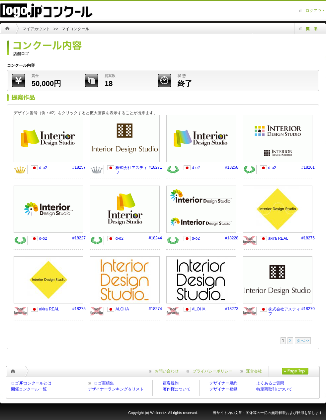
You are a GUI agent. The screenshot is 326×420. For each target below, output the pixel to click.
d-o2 (43, 167)
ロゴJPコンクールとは (31, 383)
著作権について (177, 389)
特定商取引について (274, 389)
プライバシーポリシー (209, 371)
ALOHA (122, 309)
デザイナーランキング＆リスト (116, 389)
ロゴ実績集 (104, 383)
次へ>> (302, 340)
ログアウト (315, 11)
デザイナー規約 (223, 383)
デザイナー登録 (223, 389)
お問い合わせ (164, 371)
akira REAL (278, 238)
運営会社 (251, 371)
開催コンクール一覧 (29, 389)
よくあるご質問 (270, 383)
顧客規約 (171, 383)
